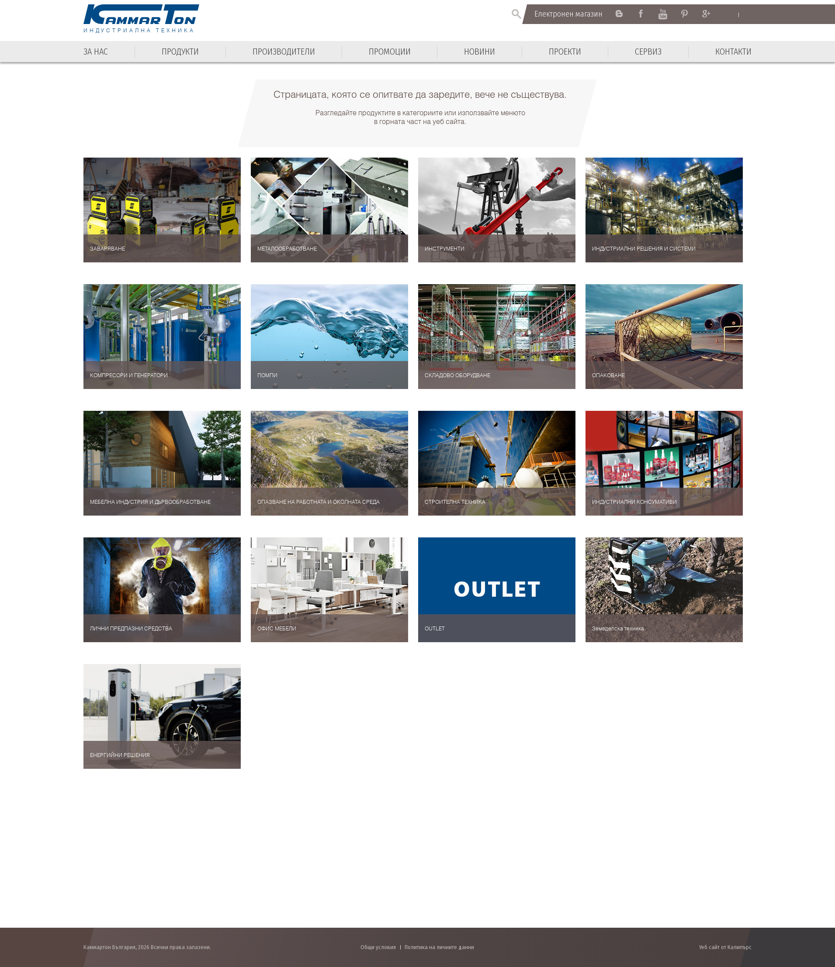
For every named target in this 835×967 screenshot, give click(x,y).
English (730, 14)
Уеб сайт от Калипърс (725, 947)
